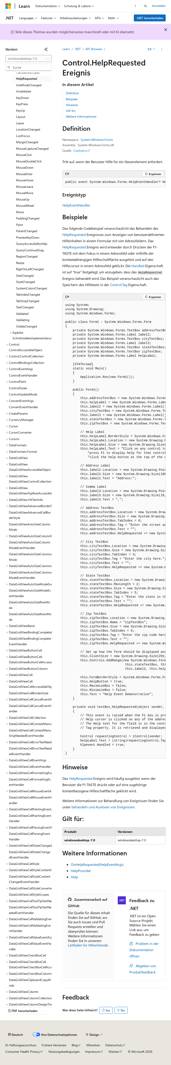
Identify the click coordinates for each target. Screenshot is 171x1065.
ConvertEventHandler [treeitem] (23, 407)
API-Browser (93, 49)
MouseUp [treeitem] (22, 199)
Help (74, 877)
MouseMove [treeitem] (24, 193)
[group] (114, 182)
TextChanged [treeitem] (25, 307)
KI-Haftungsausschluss (20, 1045)
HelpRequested (74, 234)
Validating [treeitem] (22, 320)
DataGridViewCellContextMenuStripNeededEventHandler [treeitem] (30, 733)
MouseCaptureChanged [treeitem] (32, 148)
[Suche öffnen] (145, 6)
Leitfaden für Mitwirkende (88, 945)
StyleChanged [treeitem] (25, 282)
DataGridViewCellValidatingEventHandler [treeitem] (30, 928)
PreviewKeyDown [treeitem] (27, 237)
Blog (75, 1045)
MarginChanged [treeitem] (27, 142)
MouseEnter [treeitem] (24, 174)
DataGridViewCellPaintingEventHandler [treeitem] (30, 818)
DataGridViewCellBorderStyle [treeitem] (28, 693)
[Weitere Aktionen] (162, 49)
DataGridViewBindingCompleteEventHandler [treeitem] (30, 641)
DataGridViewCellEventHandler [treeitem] (30, 766)
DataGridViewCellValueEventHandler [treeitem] (30, 946)
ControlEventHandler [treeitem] (23, 375)
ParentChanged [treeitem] (26, 231)
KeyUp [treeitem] (20, 110)
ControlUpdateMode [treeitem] (23, 394)
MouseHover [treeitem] (25, 180)
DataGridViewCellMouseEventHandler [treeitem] (30, 800)
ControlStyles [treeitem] (18, 388)
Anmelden (159, 6)
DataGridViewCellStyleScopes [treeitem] (29, 894)
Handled (137, 265)
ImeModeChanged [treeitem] (28, 85)
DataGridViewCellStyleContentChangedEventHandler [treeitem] (29, 879)
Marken (114, 1051)
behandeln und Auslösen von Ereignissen (103, 807)
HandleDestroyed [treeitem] (28, 72)
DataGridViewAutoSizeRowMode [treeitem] (29, 605)
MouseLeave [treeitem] (24, 186)
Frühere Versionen (54, 1045)
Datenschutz (113, 1045)
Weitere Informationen (81, 116)
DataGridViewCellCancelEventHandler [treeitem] (30, 708)
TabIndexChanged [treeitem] (28, 294)
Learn (66, 49)
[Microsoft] (8, 6)
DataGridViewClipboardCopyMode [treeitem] (30, 982)
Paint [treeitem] (19, 225)
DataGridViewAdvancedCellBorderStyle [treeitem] (30, 515)
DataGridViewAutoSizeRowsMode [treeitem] (30, 617)
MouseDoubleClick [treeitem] (29, 161)
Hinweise (72, 105)
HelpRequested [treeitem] (26, 78)
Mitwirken (93, 1045)
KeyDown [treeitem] (22, 98)
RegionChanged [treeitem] (27, 256)
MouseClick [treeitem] (24, 155)
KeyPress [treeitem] (22, 104)
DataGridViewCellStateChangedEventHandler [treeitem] (29, 855)
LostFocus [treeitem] (23, 136)
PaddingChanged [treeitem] (27, 218)
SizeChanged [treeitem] (25, 275)
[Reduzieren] (46, 49)
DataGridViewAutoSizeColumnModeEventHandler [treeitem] (29, 545)
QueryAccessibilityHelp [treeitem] (31, 244)
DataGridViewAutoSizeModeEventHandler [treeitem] (30, 593)
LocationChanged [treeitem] (28, 129)
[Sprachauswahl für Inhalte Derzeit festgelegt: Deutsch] (15, 1034)
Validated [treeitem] (22, 313)
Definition (72, 93)
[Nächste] (135, 6)
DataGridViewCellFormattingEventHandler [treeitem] (30, 782)
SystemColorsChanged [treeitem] (31, 288)
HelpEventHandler (76, 205)
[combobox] (28, 58)
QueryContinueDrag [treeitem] (30, 250)
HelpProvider (81, 870)
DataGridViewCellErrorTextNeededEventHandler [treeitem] (30, 751)
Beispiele (71, 99)
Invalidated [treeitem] (23, 91)
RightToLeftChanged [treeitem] (30, 269)
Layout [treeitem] (20, 117)
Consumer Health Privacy (22, 1051)
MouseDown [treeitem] (24, 167)
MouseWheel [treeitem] (25, 205)
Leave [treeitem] (20, 123)
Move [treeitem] (20, 212)
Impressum (92, 1051)
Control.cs (80, 150)
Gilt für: (71, 111)
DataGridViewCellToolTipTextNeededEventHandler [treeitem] (30, 910)
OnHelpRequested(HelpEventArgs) (97, 864)
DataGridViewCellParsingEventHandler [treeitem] (29, 836)
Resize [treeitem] (20, 263)
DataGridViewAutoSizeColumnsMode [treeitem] (30, 557)
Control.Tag (118, 284)
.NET (78, 49)
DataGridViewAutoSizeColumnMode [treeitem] (29, 527)
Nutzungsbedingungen (64, 1051)
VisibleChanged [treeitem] (26, 326)
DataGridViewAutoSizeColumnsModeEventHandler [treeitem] (30, 575)
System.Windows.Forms (97, 139)
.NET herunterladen (149, 18)
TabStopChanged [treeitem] (27, 301)
